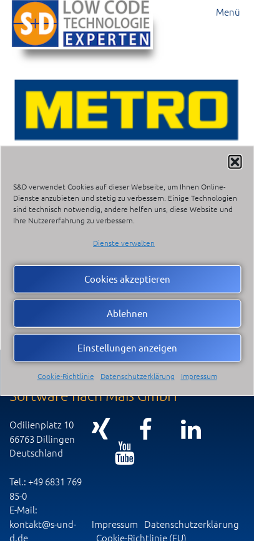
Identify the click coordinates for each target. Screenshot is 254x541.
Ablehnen (127, 313)
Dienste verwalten (124, 242)
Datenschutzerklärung (137, 376)
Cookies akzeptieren (127, 279)
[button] (234, 161)
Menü (228, 11)
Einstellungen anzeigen (127, 347)
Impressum (199, 376)
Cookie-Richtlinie (65, 376)
